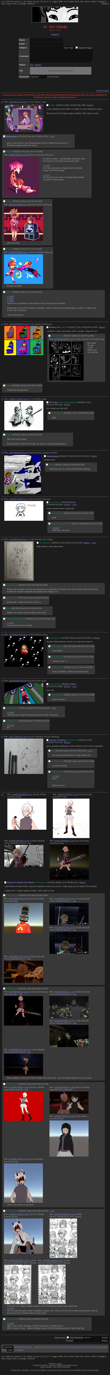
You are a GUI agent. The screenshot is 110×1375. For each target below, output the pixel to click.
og (34, 1)
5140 (46, 1321)
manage (101, 1)
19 (77, 1349)
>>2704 (46, 168)
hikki (61, 1)
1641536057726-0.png (18, 901)
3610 (39, 251)
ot (44, 1)
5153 (91, 415)
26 (105, 1349)
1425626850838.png (17, 254)
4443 (92, 338)
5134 (60, 744)
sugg (54, 1)
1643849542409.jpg (18, 542)
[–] (2, 104)
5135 (80, 545)
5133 (91, 659)
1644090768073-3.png (18, 1161)
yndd (8, 1)
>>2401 (10, 301)
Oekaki (38, 67)
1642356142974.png (18, 637)
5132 (92, 648)
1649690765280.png (18, 501)
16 (66, 1349)
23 (93, 1349)
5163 (40, 388)
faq (82, 1)
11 (46, 1349)
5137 (46, 991)
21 (85, 1349)
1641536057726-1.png (64, 901)
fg (12, 1)
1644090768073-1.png (64, 1089)
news (71, 1)
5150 (90, 669)
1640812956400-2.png (19, 843)
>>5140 (52, 1213)
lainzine (31, 4)
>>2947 (52, 139)
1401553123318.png (17, 207)
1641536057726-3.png (18, 959)
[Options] (105, 4)
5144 (39, 610)
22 (89, 1349)
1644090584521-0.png (18, 994)
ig (37, 1)
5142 (46, 600)
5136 (45, 587)
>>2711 (46, 177)
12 (50, 1349)
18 (74, 1349)
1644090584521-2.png (64, 1023)
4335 (95, 329)
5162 (40, 437)
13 (54, 1349)
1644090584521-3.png (18, 1052)
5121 (75, 885)
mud (3, 4)
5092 (60, 689)
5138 (46, 1086)
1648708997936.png (18, 455)
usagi (8, 4)
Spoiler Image (85, 48)
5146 (91, 763)
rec (65, 1)
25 (101, 1349)
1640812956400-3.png (64, 843)
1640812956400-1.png (67, 797)
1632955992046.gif (17, 683)
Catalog (19, 1352)
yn (3, 1)
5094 (92, 697)
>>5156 (55, 530)
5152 (53, 621)
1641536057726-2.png (64, 930)
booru (14, 4)
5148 (47, 723)
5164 (40, 294)
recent (87, 1)
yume (16, 1)
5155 (87, 458)
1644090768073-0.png (18, 1089)
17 (70, 1349)
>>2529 (10, 303)
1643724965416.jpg (18, 739)
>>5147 (89, 753)
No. (79, 107)
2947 (40, 154)
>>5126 (10, 1311)
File (31, 67)
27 (4, 1352)
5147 (91, 774)
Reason (69, 1343)
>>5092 (10, 715)
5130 (45, 897)
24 (97, 1349)
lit (24, 1)
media (29, 1)
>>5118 (74, 689)
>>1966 (10, 299)
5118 (47, 710)
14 (58, 1349)
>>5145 (55, 778)
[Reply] (90, 107)
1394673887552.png (17, 157)
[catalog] (55, 34)
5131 (89, 640)
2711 (46, 138)
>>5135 (10, 625)
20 (81, 1349)
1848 (83, 107)
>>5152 (93, 545)
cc (47, 1)
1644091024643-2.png (18, 1263)
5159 (100, 526)
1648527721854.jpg (18, 401)
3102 (40, 203)
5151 (60, 407)
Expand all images (102, 93)
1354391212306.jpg (18, 104)
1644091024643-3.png (52, 1263)
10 (42, 1349)
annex (93, 1)
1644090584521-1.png (64, 994)
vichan (59, 1366)
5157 (91, 515)
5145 (83, 753)
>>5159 (74, 507)
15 (62, 1349)
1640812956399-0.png (22, 797)
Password (78, 1340)
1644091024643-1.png (64, 1216)
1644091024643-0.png (18, 1216)
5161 (82, 467)
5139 (46, 1213)
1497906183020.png (63, 341)
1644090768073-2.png (64, 1118)
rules (77, 1)
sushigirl (22, 4)
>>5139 (10, 1326)
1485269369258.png (18, 326)
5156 (60, 507)
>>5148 (53, 710)
